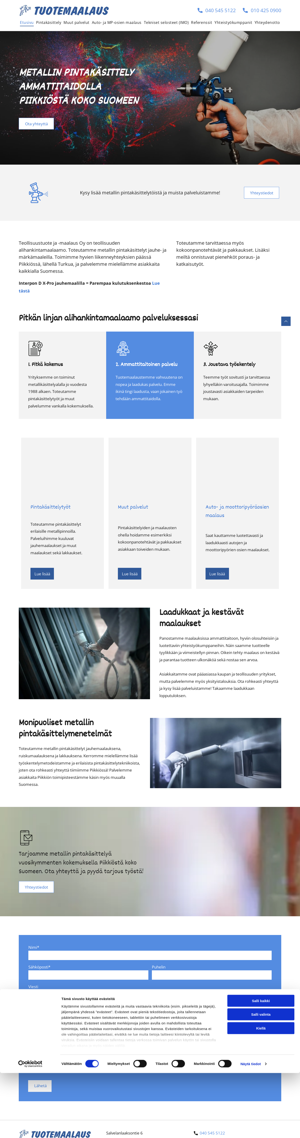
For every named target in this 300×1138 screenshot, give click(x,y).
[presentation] (64, 1066)
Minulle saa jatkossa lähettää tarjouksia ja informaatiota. (79, 1024)
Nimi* (33, 947)
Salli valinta (261, 1101)
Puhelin (158, 967)
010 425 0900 (266, 10)
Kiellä (261, 1115)
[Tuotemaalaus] (62, 467)
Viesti (33, 986)
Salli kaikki (261, 1088)
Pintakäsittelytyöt (50, 507)
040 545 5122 (220, 10)
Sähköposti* (39, 967)
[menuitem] (27, 22)
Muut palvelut (133, 507)
